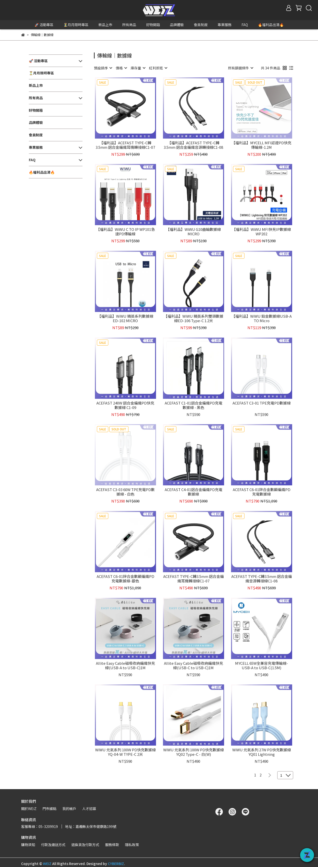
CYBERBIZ (116, 863)
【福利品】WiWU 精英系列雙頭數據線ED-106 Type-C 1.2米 (193, 318)
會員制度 (201, 24)
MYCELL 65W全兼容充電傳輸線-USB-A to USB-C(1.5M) (261, 665)
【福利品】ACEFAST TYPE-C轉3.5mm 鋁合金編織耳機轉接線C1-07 (125, 145)
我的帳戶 (69, 808)
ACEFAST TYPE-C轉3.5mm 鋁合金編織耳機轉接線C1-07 (193, 578)
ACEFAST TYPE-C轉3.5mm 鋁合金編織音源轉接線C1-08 (261, 578)
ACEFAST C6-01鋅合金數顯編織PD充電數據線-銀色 (125, 578)
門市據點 (49, 808)
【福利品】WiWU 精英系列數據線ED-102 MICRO (125, 318)
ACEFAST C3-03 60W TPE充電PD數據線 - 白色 (125, 491)
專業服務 (225, 24)
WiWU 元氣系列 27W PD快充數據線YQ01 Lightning (261, 752)
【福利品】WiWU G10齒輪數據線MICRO (193, 231)
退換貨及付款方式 (85, 844)
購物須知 (28, 844)
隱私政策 (132, 844)
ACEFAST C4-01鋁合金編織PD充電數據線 (193, 491)
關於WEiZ (29, 808)
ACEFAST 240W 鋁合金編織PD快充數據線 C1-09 (125, 405)
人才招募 (89, 808)
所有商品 (129, 24)
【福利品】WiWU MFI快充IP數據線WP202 (261, 231)
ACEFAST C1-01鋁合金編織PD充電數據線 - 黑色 (193, 405)
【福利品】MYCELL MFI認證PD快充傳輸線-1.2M (261, 145)
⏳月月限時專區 (75, 24)
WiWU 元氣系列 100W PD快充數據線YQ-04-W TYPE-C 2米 (125, 752)
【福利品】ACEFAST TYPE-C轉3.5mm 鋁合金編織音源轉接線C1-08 (193, 145)
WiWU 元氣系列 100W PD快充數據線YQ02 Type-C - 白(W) (193, 752)
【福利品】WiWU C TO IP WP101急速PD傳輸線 (125, 231)
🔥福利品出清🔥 (271, 24)
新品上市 (105, 24)
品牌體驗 (177, 24)
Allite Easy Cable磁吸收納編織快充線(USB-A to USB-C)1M (125, 665)
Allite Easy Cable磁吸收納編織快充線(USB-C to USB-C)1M (193, 665)
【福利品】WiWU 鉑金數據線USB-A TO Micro (262, 318)
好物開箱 (153, 24)
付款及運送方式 (53, 844)
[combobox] (103, 67)
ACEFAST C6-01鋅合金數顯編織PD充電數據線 (261, 491)
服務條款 (112, 844)
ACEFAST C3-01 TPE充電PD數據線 (262, 403)
